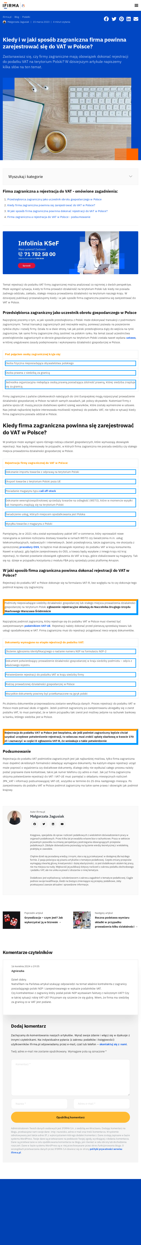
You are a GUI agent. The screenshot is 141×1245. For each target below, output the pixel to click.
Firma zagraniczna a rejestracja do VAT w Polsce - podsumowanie (48, 217)
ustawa (131, 337)
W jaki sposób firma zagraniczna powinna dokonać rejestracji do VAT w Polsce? (57, 211)
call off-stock (47, 491)
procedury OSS (29, 547)
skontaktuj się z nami (113, 1044)
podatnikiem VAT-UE (37, 626)
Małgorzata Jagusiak (16, 22)
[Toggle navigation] (136, 5)
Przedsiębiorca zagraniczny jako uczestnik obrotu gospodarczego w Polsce (54, 199)
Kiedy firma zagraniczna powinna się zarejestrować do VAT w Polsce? (51, 205)
